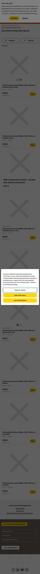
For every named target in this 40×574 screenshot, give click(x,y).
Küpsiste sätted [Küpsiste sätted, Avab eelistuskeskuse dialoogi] (20, 290)
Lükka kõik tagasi (20, 295)
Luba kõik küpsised (20, 300)
